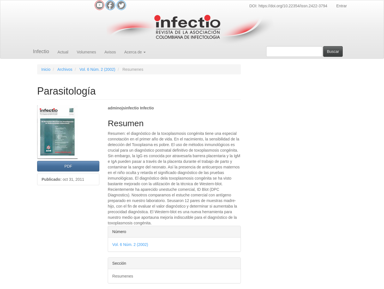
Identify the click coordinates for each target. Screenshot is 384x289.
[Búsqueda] (294, 51)
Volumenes (86, 52)
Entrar (341, 6)
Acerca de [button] (135, 52)
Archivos (64, 69)
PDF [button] (68, 166)
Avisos (110, 52)
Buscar (333, 51)
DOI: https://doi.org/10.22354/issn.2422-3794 (288, 6)
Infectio (41, 51)
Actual (62, 52)
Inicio (46, 69)
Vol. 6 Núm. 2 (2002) (97, 69)
